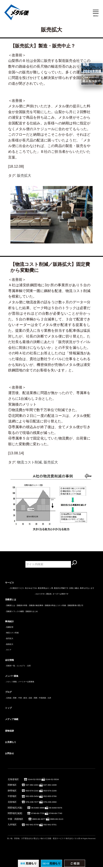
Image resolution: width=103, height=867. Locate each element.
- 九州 (49, 698)
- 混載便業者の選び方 (75, 605)
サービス (9, 582)
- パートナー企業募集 (25, 682)
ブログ (8, 692)
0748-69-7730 (37, 813)
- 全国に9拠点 (73, 588)
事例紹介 (9, 621)
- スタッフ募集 (11, 682)
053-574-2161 (32, 790)
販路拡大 (9, 644)
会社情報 (9, 660)
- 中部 (19, 698)
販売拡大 (24, 175)
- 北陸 (30, 698)
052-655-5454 (32, 796)
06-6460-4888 (37, 807)
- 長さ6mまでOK (30, 588)
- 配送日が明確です (60, 588)
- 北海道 (8, 698)
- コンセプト (21, 666)
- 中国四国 (42, 698)
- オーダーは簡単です (60, 594)
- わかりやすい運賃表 (43, 594)
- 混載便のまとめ (31, 611)
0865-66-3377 (39, 819)
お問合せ (9, 753)
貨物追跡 (9, 731)
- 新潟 (24, 698)
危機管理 (9, 627)
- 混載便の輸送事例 (35, 605)
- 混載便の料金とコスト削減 (55, 605)
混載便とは (10, 599)
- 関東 (14, 698)
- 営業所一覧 (10, 666)
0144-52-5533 (34, 779)
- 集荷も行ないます (86, 588)
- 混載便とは (10, 605)
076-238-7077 (32, 802)
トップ (8, 708)
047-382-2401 (32, 785)
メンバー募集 (11, 676)
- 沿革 (28, 666)
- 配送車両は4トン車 (45, 588)
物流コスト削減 (29, 462)
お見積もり (10, 742)
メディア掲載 (11, 719)
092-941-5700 (32, 824)
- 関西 (35, 698)
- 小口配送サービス (16, 588)
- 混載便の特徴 (21, 605)
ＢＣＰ (8, 650)
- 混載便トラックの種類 (14, 611)
